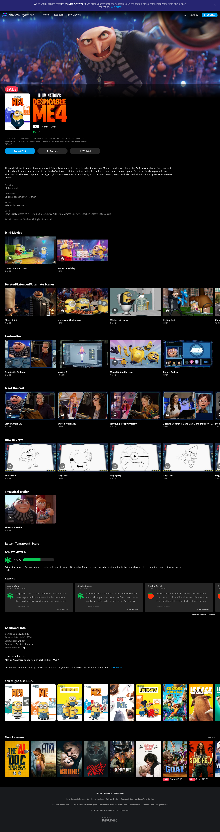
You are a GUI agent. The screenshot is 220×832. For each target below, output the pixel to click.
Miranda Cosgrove (72, 213)
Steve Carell (10, 213)
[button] (30, 250)
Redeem (59, 14)
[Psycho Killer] (96, 759)
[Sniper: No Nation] (122, 759)
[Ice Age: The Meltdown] (201, 702)
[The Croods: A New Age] (175, 702)
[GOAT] (175, 761)
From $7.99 (20, 151)
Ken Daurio (22, 205)
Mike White (10, 205)
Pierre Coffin (36, 213)
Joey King (47, 213)
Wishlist (85, 151)
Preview (52, 151)
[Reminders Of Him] (43, 759)
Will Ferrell (57, 213)
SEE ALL (211, 737)
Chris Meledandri (13, 196)
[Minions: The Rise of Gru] (148, 702)
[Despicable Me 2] (96, 702)
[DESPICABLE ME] (43, 702)
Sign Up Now (209, 15)
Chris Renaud (11, 188)
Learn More (116, 667)
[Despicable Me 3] (17, 702)
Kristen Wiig (23, 213)
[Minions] (69, 702)
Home (46, 14)
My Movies (74, 14)
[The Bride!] (69, 759)
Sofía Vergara (105, 213)
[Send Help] (201, 761)
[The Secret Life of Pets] (122, 702)
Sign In (194, 14)
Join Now (115, 7)
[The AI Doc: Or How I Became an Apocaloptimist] (17, 759)
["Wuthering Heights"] (148, 759)
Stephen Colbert (90, 213)
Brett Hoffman (29, 196)
